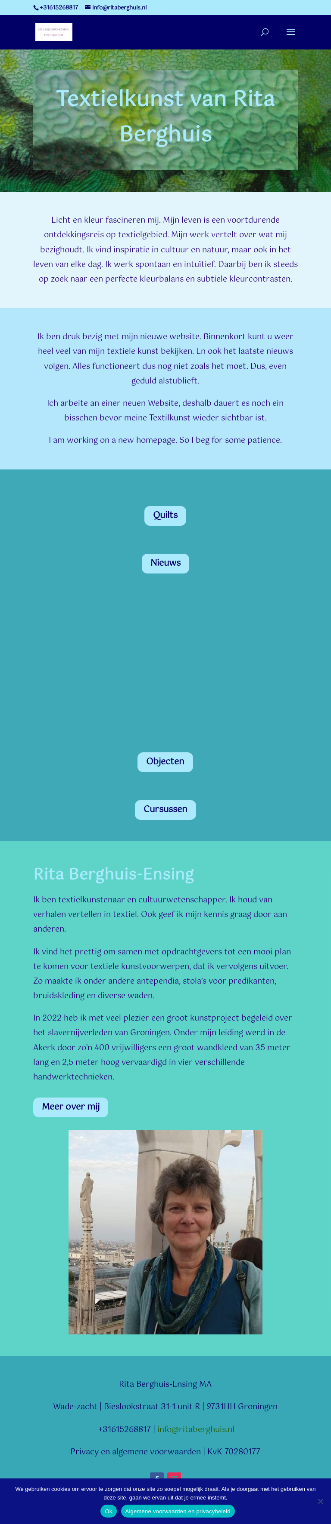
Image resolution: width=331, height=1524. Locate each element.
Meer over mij (71, 1107)
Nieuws (165, 563)
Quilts (165, 516)
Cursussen (165, 810)
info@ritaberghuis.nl (195, 1429)
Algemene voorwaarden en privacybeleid (178, 1511)
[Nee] (320, 1501)
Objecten (165, 762)
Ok (108, 1511)
